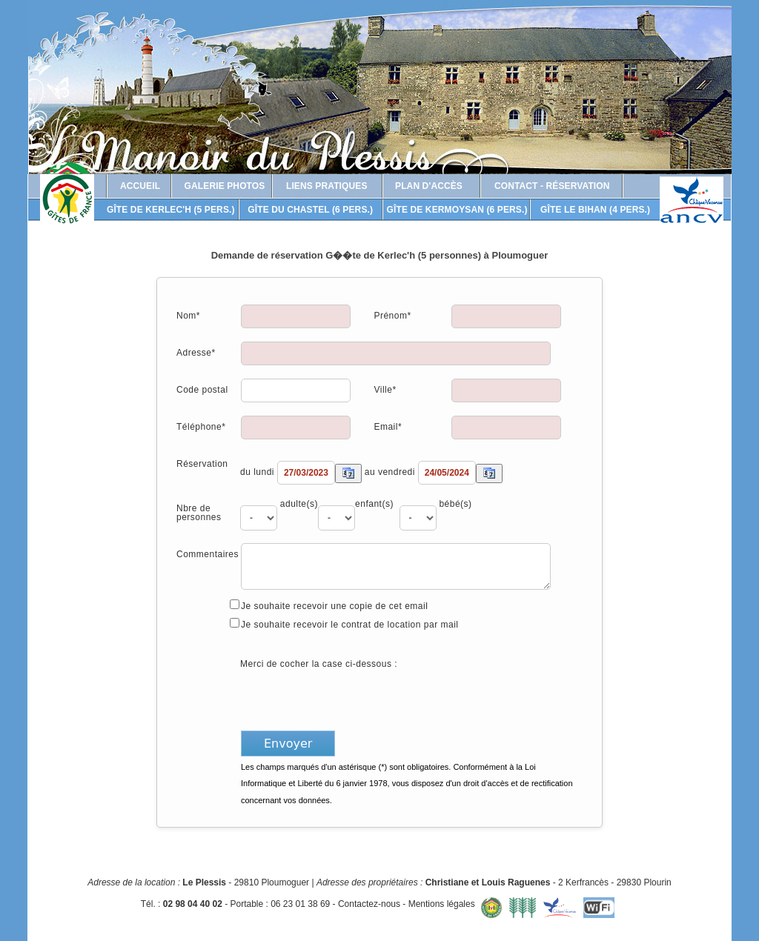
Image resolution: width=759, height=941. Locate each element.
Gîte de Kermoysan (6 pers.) (457, 210)
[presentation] (353, 699)
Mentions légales (441, 904)
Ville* (385, 389)
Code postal (202, 389)
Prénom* (392, 315)
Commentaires (207, 554)
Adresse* (196, 352)
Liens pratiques (327, 186)
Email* (388, 426)
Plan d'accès (429, 186)
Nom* (188, 315)
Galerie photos (225, 186)
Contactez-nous (369, 904)
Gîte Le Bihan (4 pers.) (595, 210)
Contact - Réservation (552, 186)
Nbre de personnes (199, 512)
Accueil (140, 186)
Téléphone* (200, 426)
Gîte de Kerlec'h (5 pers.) (171, 210)
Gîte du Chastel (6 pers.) (310, 210)
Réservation (202, 463)
